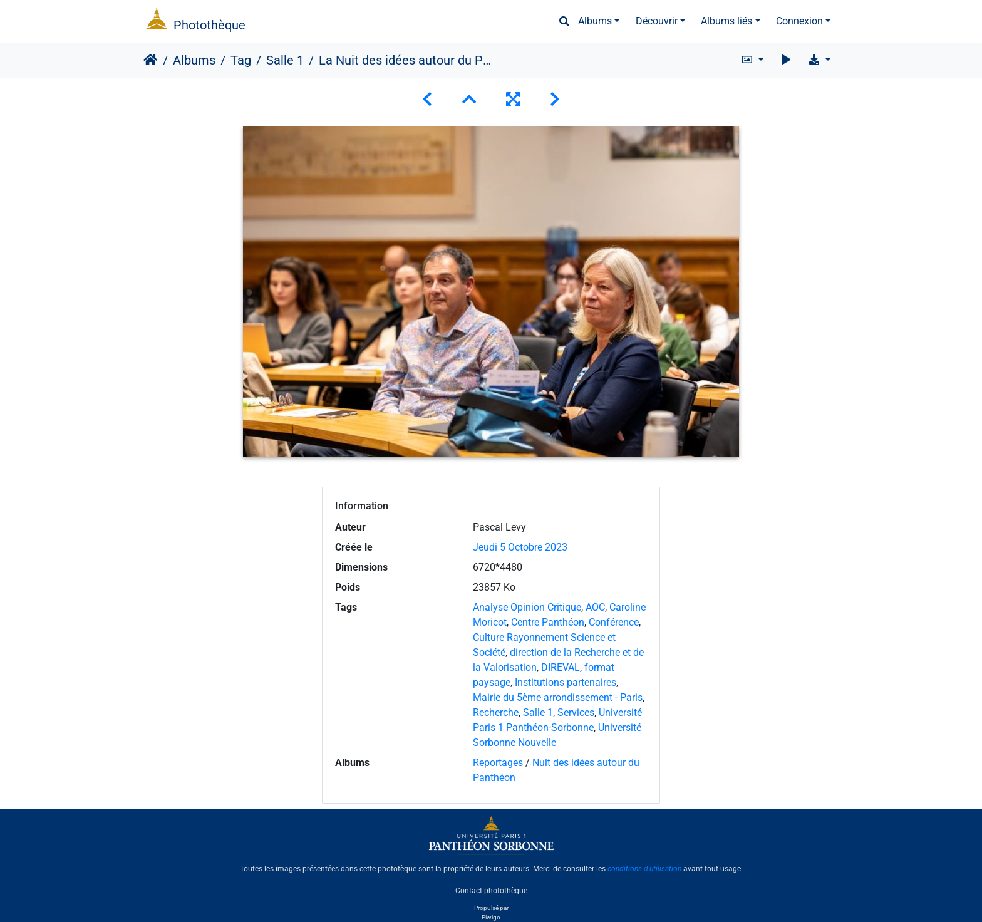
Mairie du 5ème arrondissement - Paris (558, 697)
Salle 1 (285, 60)
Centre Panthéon (547, 622)
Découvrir (657, 21)
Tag (240, 60)
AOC (595, 607)
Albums (595, 21)
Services (575, 712)
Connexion (799, 21)
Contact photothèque (491, 890)
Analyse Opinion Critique (527, 607)
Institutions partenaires (565, 682)
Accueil (150, 60)
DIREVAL (560, 667)
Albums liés (726, 21)
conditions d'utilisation (644, 868)
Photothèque (209, 25)
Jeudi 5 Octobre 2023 (520, 547)
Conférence (614, 622)
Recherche (496, 712)
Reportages (498, 763)
